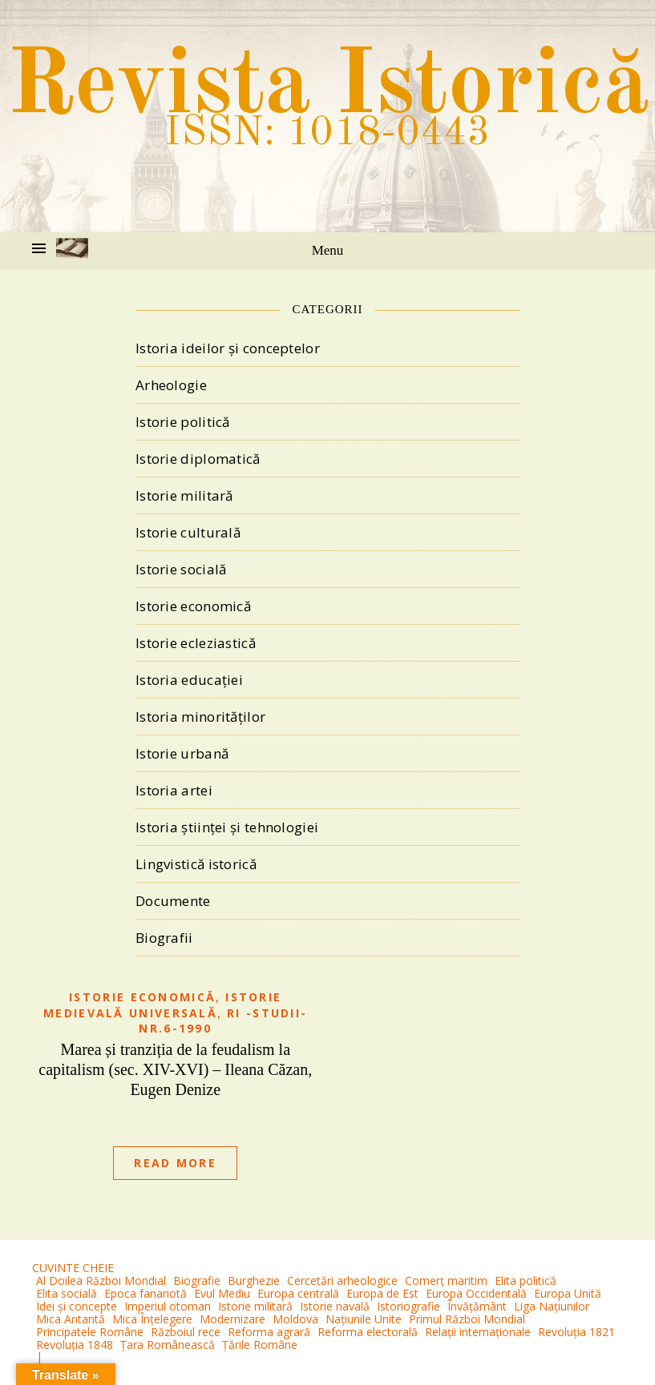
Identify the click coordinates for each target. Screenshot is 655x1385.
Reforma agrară (269, 1331)
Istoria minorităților (200, 716)
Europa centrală (298, 1293)
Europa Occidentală (476, 1293)
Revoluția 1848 (74, 1344)
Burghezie (254, 1280)
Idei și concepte (76, 1306)
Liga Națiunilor (551, 1306)
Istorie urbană (181, 753)
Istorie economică (193, 606)
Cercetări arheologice (342, 1280)
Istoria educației (189, 679)
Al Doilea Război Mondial (101, 1280)
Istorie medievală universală (162, 1005)
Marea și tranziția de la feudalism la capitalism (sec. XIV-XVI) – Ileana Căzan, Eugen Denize (175, 1069)
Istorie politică (182, 422)
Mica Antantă (70, 1319)
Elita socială (66, 1293)
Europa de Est (382, 1293)
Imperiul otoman (167, 1306)
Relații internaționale (478, 1331)
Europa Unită (567, 1293)
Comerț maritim (446, 1280)
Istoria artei (173, 790)
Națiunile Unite (363, 1319)
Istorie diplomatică (198, 458)
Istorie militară (184, 495)
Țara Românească (167, 1344)
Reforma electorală (367, 1331)
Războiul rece (185, 1331)
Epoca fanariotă (145, 1293)
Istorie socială (181, 569)
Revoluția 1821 (576, 1331)
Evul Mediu (222, 1293)
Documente (173, 901)
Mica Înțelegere (152, 1319)
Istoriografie (408, 1306)
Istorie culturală (188, 532)
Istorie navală (335, 1306)
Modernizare (232, 1319)
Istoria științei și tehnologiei (226, 827)
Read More (175, 1162)
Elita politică (525, 1280)
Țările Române (259, 1344)
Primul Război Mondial (467, 1319)
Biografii (164, 937)
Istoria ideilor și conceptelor (227, 348)
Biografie (196, 1280)
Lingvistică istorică (196, 864)
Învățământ (477, 1306)
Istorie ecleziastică (195, 643)
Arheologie (171, 385)
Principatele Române (90, 1331)
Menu (328, 250)
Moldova (295, 1319)
